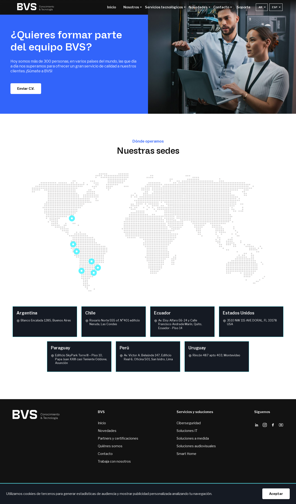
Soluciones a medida (193, 438)
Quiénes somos (110, 446)
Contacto (105, 454)
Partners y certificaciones (118, 438)
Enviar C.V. (25, 89)
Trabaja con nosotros (114, 461)
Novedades (107, 431)
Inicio (111, 7)
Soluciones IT (187, 431)
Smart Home (186, 454)
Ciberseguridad (189, 423)
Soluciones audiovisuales (196, 446)
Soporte (243, 7)
